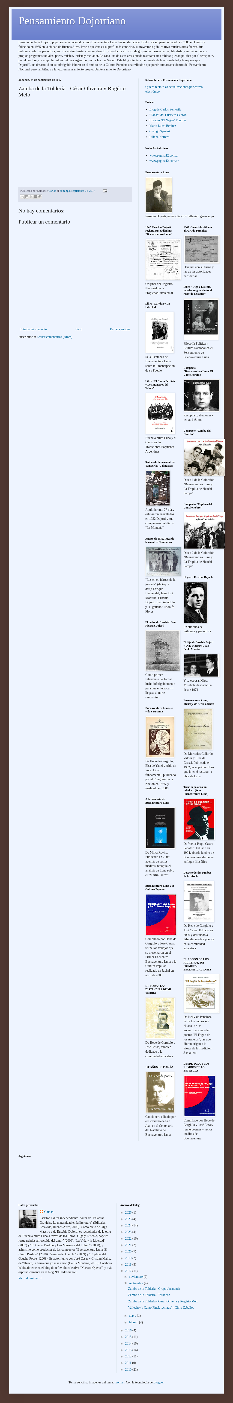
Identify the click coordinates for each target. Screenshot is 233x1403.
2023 (128, 1232)
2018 (128, 1264)
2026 (128, 1212)
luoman (119, 1382)
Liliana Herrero (159, 137)
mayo (133, 1315)
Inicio (78, 329)
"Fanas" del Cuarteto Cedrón (168, 115)
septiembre (136, 1283)
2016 (128, 1330)
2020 (128, 1251)
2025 (128, 1219)
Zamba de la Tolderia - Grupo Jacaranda (154, 1288)
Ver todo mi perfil (30, 1278)
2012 (128, 1356)
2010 (128, 1369)
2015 (128, 1337)
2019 (128, 1258)
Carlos (49, 1212)
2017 (128, 1271)
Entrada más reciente (33, 329)
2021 (128, 1245)
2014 (128, 1343)
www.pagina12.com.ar (164, 155)
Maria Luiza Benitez (162, 126)
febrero (134, 1322)
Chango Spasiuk (159, 131)
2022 (128, 1238)
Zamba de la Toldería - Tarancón (149, 1295)
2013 (128, 1350)
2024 (128, 1225)
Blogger (158, 1382)
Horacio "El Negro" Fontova (167, 120)
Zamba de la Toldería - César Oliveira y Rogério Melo (163, 1301)
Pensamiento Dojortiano (72, 21)
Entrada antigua (120, 329)
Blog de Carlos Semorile (165, 109)
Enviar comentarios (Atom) (54, 337)
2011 (128, 1363)
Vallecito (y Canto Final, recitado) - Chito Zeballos (161, 1307)
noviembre (136, 1276)
